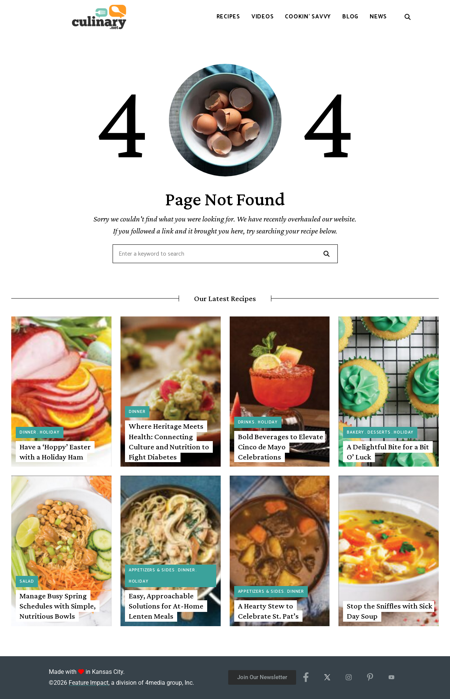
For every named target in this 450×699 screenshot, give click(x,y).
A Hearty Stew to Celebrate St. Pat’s (268, 611)
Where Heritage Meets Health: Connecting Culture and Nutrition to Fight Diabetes (169, 441)
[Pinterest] (370, 677)
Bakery (355, 432)
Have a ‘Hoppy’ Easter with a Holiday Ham (55, 451)
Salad (27, 581)
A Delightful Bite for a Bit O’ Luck (388, 451)
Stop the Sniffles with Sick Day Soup (389, 611)
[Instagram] (348, 677)
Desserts (379, 432)
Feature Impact (88, 682)
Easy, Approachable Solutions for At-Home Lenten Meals (166, 606)
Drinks (246, 422)
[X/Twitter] (327, 677)
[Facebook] (306, 677)
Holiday (50, 432)
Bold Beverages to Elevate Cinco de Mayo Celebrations (280, 447)
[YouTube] (391, 677)
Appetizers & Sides (152, 570)
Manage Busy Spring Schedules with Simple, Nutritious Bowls (58, 606)
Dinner (28, 432)
